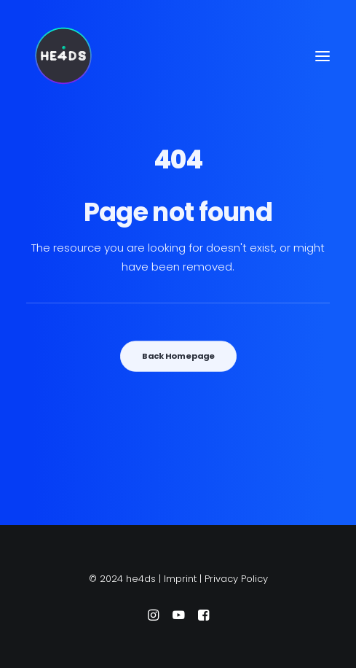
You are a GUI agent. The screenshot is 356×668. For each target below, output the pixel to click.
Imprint (180, 579)
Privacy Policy (236, 579)
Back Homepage (178, 356)
